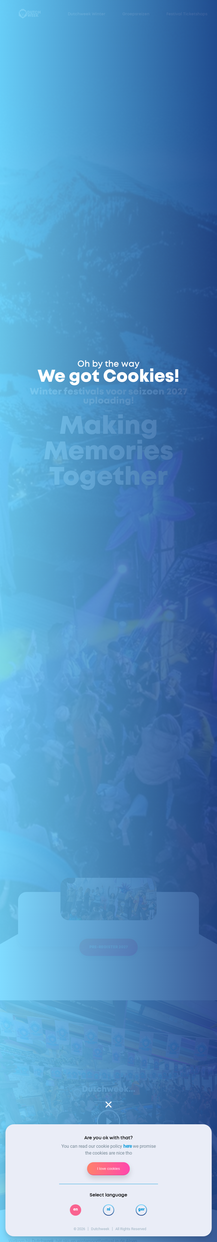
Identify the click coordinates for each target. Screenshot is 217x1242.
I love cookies (108, 1168)
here (127, 1146)
